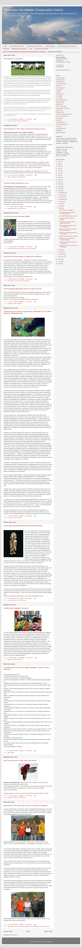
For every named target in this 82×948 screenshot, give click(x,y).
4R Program (11, 280)
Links (30, 49)
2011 (59, 261)
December (62, 192)
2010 (59, 263)
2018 (59, 179)
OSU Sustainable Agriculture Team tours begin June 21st (23, 289)
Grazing (58, 96)
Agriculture (10, 121)
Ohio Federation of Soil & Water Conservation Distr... (67, 213)
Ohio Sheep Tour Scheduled (13, 59)
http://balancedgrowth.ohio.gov (42, 172)
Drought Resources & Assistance (67, 46)
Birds (57, 85)
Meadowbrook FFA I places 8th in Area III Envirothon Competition (25, 805)
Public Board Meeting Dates (35, 46)
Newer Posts (8, 931)
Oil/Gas (58, 110)
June (60, 206)
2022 (59, 170)
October (61, 197)
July (60, 203)
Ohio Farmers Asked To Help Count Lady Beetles (20, 760)
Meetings (58, 104)
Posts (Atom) (14, 935)
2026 (59, 161)
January (61, 256)
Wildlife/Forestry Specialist (19, 49)
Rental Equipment (50, 46)
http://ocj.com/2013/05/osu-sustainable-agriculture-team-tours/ (21, 299)
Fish (15, 926)
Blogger (50, 941)
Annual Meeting (60, 83)
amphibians (59, 81)
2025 (59, 164)
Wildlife (58, 130)
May (60, 208)
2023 (59, 168)
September (62, 199)
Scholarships (59, 122)
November (62, 195)
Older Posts (48, 931)
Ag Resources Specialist (55, 51)
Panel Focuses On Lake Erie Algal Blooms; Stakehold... (67, 229)
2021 (59, 173)
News (5, 46)
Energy (58, 90)
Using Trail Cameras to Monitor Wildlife (17, 216)
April (60, 249)
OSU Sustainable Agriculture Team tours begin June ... (68, 226)
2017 (59, 181)
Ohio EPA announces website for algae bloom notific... (67, 222)
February (61, 254)
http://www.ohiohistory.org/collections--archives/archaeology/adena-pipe (23, 596)
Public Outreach (18, 121)
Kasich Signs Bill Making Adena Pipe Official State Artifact (23, 526)
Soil (41, 926)
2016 (59, 184)
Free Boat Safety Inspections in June (16, 183)
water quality (26, 280)
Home (28, 931)
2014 (59, 188)
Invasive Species (60, 100)
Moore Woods (59, 106)
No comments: (28, 119)
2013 (59, 190)
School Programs (22, 600)
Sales (57, 120)
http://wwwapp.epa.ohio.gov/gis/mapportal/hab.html (18, 276)
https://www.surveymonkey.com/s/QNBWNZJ (29, 167)
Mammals (14, 248)
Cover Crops (59, 88)
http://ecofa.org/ (8, 242)
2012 (59, 259)
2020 (59, 175)
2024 (59, 166)
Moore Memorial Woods (41, 49)
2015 (59, 186)
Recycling (58, 118)
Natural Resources (12, 177)
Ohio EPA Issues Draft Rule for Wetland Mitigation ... (67, 239)
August (61, 201)
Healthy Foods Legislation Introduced (16, 608)
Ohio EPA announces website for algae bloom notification (23, 256)
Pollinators (58, 112)
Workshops (25, 121)
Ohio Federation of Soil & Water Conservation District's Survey (25, 129)
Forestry (10, 248)
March (61, 252)
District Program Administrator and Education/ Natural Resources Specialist (24, 51)
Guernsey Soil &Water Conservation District (33, 10)
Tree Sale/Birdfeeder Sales (16, 46)
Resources (6, 49)
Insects (15, 797)
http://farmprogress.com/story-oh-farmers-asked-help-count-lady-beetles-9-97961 (26, 793)
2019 (59, 177)
